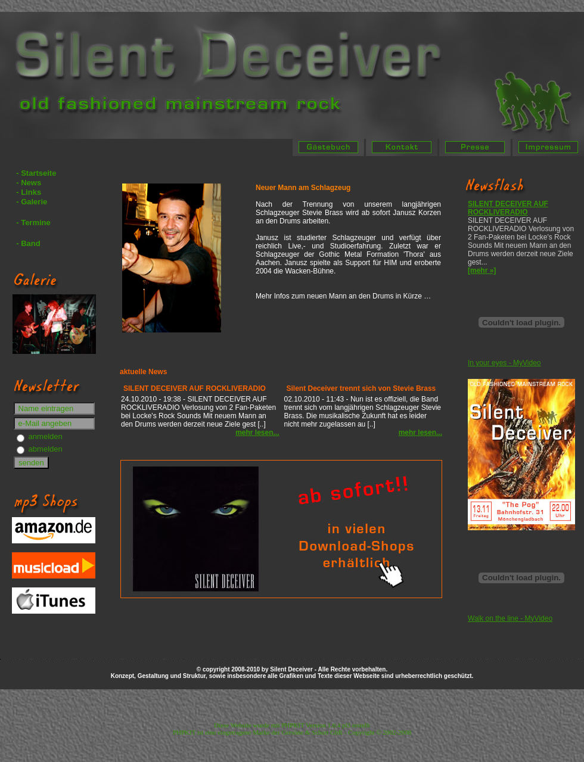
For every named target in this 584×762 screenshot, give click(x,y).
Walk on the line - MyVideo (510, 618)
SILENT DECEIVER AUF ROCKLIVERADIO (508, 208)
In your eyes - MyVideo (504, 363)
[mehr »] (482, 270)
